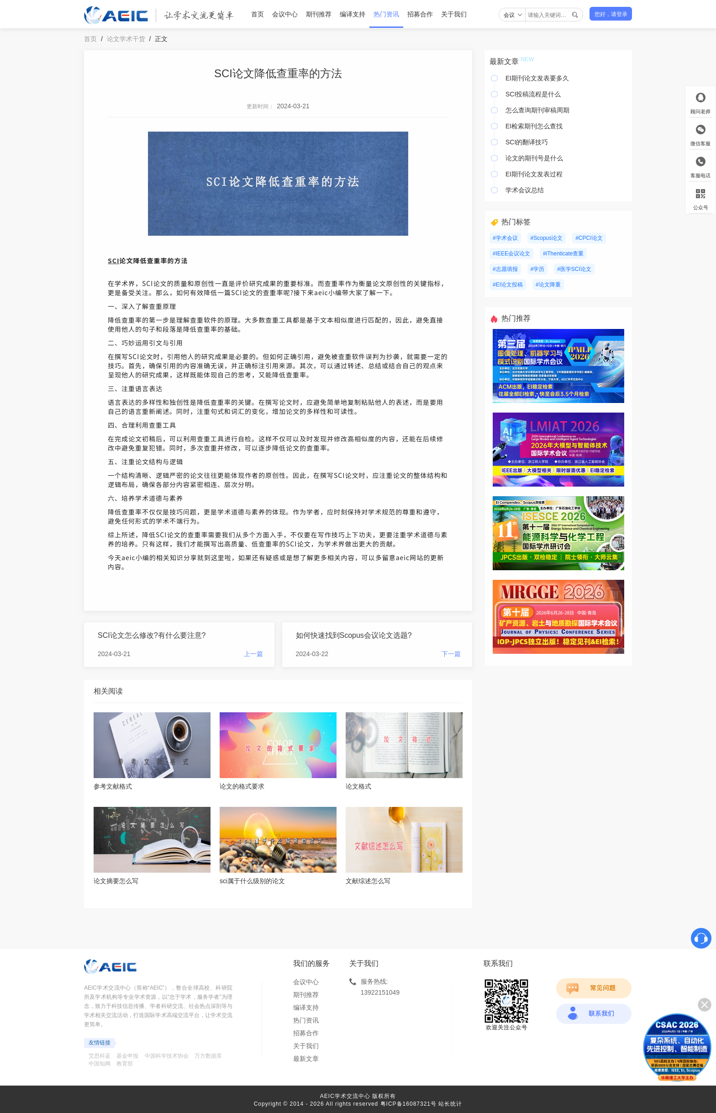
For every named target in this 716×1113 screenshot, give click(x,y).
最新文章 (306, 1058)
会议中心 (285, 14)
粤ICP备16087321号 (408, 1104)
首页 (257, 14)
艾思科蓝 (100, 1056)
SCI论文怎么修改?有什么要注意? (151, 635)
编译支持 (352, 14)
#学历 (538, 269)
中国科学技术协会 (167, 1056)
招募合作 (420, 14)
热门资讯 (386, 14)
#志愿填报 (505, 269)
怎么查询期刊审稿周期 (537, 110)
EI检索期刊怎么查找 (534, 126)
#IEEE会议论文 (511, 253)
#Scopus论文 (547, 238)
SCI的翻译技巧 (526, 142)
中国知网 (100, 1063)
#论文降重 (548, 284)
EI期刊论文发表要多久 (537, 78)
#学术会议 (505, 238)
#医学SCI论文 (574, 269)
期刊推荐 (319, 14)
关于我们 (454, 14)
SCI (114, 260)
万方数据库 (208, 1056)
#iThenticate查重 (563, 253)
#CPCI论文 (588, 238)
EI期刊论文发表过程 (534, 174)
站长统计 (450, 1104)
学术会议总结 (524, 190)
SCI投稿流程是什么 (533, 94)
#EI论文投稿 (508, 284)
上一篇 (253, 653)
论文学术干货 (126, 38)
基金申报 (127, 1056)
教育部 (124, 1063)
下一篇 (451, 653)
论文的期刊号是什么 (534, 158)
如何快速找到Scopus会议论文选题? (354, 635)
